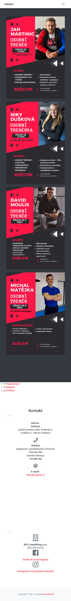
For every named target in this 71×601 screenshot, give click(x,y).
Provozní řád (48, 594)
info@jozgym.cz (35, 474)
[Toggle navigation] (63, 4)
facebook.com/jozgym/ (35, 559)
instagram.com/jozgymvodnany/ (35, 571)
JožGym (9, 4)
